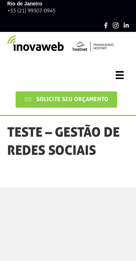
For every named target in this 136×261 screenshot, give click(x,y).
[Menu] (120, 75)
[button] (66, 99)
